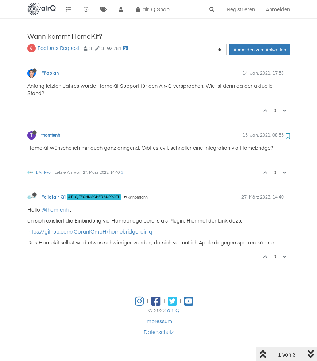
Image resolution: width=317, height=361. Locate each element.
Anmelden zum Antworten (259, 49)
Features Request (58, 47)
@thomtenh (136, 197)
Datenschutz (159, 332)
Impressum (158, 321)
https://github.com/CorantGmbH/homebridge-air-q (89, 231)
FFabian (50, 73)
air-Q (173, 310)
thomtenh (50, 135)
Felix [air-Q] (53, 197)
